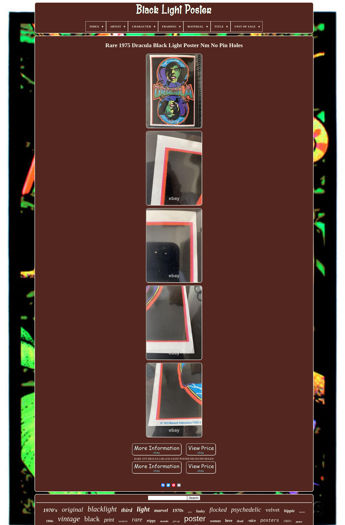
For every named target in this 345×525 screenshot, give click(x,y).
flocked (218, 509)
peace (299, 522)
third (126, 510)
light (143, 509)
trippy (151, 521)
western (122, 521)
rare (137, 519)
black (92, 519)
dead (240, 521)
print (109, 520)
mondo (164, 521)
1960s (49, 521)
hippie (289, 510)
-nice (252, 520)
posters (269, 520)
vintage (69, 519)
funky (200, 511)
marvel (161, 510)
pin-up (176, 521)
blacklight (102, 509)
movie (302, 512)
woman (215, 521)
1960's (287, 521)
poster (195, 518)
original (72, 509)
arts (190, 512)
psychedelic (246, 509)
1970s (177, 510)
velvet (273, 510)
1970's (50, 510)
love (229, 520)
